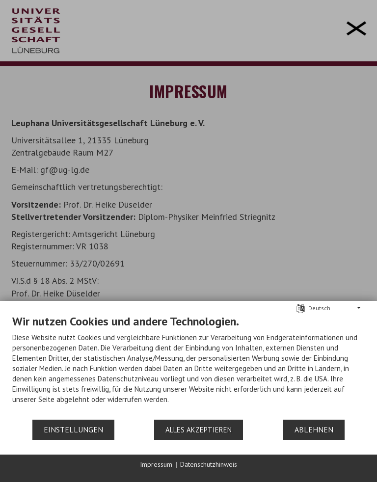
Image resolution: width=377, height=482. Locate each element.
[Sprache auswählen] (301, 307)
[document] (188, 366)
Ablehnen (314, 429)
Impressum (156, 464)
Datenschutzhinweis (208, 464)
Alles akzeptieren (198, 429)
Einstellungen (73, 429)
